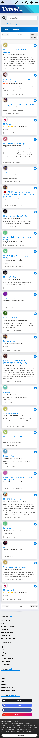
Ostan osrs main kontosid (14, 567)
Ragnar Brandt (7, 320)
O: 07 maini (8, 172)
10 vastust (20, 245)
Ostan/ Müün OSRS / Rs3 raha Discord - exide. (16, 80)
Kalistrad (5, 550)
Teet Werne (6, 301)
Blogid (4, 653)
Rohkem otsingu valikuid (14, 24)
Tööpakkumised (7, 627)
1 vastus (16, 113)
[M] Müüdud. (9, 341)
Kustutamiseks (10, 528)
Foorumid (5, 647)
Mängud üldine (7, 673)
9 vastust (20, 69)
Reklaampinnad (7, 632)
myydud (6, 392)
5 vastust (19, 267)
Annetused (5, 635)
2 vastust (16, 162)
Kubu (4, 107)
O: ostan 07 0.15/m (11, 298)
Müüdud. (7, 124)
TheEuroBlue (7, 482)
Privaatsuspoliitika (26, 731)
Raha (20, 84)
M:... (5, 547)
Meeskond (5, 621)
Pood (3, 656)
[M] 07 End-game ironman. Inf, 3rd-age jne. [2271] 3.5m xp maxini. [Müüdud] (19, 194)
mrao (4, 439)
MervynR (6, 242)
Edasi (32, 34)
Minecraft (5, 679)
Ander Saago (7, 501)
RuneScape (5, 682)
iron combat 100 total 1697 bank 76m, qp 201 (17, 478)
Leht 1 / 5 (19, 34)
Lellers (5, 218)
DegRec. (5, 199)
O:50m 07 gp (8, 456)
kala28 (5, 569)
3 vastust (17, 181)
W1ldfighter (6, 54)
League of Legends (8, 690)
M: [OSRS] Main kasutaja (14, 143)
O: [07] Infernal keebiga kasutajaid (18, 104)
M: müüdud (8, 590)
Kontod (22, 54)
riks (4, 175)
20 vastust (18, 205)
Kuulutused (5, 661)
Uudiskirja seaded (8, 638)
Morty (5, 365)
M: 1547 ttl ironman (12, 499)
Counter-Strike (7, 676)
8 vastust (19, 488)
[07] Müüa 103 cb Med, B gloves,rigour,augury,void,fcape (17, 361)
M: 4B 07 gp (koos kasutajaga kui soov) (17, 256)
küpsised (18, 725)
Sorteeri (33, 37)
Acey (4, 146)
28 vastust (19, 94)
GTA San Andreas (7, 687)
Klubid (4, 650)
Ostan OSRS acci (10, 317)
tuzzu (4, 394)
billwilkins (6, 458)
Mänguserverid (7, 658)
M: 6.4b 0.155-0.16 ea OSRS (15, 216)
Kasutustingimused (13, 731)
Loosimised (5, 664)
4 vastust (18, 227)
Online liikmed (6, 624)
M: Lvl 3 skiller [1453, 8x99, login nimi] (17, 238)
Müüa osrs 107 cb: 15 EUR (14, 436)
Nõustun (19, 735)
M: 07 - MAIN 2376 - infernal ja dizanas (16, 50)
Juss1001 (6, 415)
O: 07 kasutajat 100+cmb (14, 413)
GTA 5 (4, 685)
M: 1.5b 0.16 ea (9, 277)
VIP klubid (5, 629)
